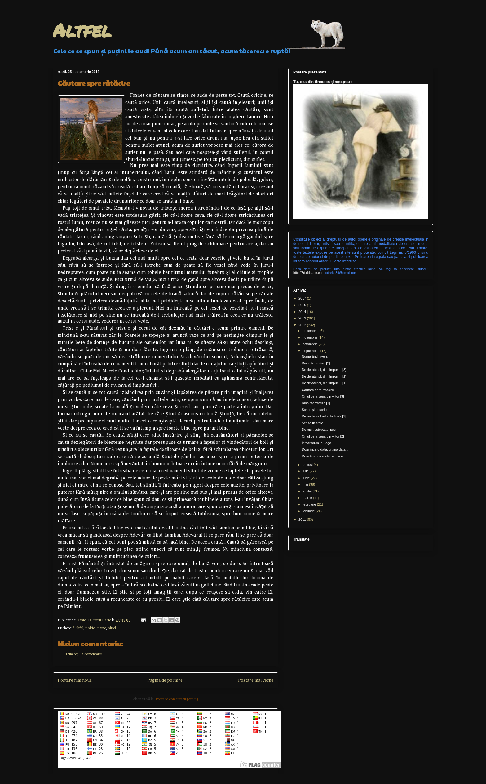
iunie (307, 478)
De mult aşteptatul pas (318, 429)
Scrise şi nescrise (315, 410)
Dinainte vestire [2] (316, 363)
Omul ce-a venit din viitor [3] (323, 396)
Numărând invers (315, 356)
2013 (302, 318)
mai (306, 484)
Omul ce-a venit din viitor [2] (323, 436)
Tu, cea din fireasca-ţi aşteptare (322, 81)
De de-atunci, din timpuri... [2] (324, 376)
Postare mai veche (255, 680)
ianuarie (309, 511)
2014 (302, 312)
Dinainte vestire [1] (316, 403)
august (308, 464)
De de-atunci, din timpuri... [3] (324, 370)
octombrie (310, 344)
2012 (302, 325)
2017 (302, 298)
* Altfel (78, 628)
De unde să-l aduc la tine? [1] (324, 416)
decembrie (311, 330)
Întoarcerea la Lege (316, 443)
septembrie (311, 351)
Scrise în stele (312, 423)
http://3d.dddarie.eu (307, 272)
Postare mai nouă (74, 680)
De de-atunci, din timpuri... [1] (324, 383)
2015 (302, 305)
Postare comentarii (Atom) (177, 699)
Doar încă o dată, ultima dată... (325, 449)
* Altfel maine (95, 628)
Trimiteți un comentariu (83, 654)
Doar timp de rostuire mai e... (324, 456)
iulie (306, 471)
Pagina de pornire (165, 680)
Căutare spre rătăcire (318, 390)
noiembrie (310, 337)
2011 (302, 519)
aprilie (307, 491)
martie (308, 498)
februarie (310, 504)
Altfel (82, 29)
